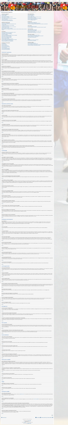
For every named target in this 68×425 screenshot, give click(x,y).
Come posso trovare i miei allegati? (32, 40)
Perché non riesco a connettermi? (5, 17)
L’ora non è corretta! (4, 24)
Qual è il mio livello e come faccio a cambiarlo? (7, 28)
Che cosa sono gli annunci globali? (6, 46)
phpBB (25, 422)
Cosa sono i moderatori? (30, 15)
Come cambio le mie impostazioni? (6, 23)
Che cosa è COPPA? (4, 15)
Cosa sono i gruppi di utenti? (31, 16)
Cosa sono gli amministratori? (31, 14)
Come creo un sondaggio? (5, 34)
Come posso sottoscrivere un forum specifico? (33, 36)
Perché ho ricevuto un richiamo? (5, 38)
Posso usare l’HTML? (4, 44)
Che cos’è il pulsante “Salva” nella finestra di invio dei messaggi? (9, 39)
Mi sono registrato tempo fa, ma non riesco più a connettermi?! (9, 18)
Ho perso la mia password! (5, 19)
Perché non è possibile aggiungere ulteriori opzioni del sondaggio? (9, 35)
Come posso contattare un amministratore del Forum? (34, 45)
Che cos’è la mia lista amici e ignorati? (32, 26)
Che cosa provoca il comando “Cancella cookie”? (7, 20)
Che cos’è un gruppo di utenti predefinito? (32, 19)
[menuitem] (46, 417)
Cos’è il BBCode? (4, 43)
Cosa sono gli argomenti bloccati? (6, 48)
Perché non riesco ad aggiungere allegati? (6, 37)
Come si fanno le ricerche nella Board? (32, 29)
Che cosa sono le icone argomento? (6, 49)
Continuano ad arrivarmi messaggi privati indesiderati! (34, 23)
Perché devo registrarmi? (5, 14)
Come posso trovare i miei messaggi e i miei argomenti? (34, 32)
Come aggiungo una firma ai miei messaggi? (7, 33)
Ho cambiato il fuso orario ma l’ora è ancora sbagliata (8, 25)
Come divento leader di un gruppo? (32, 17)
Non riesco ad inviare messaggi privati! (32, 22)
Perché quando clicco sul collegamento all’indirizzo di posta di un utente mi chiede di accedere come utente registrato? (14, 29)
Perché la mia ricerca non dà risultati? (32, 30)
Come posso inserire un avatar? (5, 27)
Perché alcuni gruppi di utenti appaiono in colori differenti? (34, 18)
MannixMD (29, 420)
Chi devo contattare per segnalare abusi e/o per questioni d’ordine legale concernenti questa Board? (39, 44)
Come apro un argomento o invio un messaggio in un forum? (9, 32)
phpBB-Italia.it (29, 423)
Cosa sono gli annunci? (4, 47)
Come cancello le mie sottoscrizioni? (32, 37)
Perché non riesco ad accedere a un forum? (7, 36)
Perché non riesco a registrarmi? (5, 16)
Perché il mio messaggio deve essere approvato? (7, 40)
